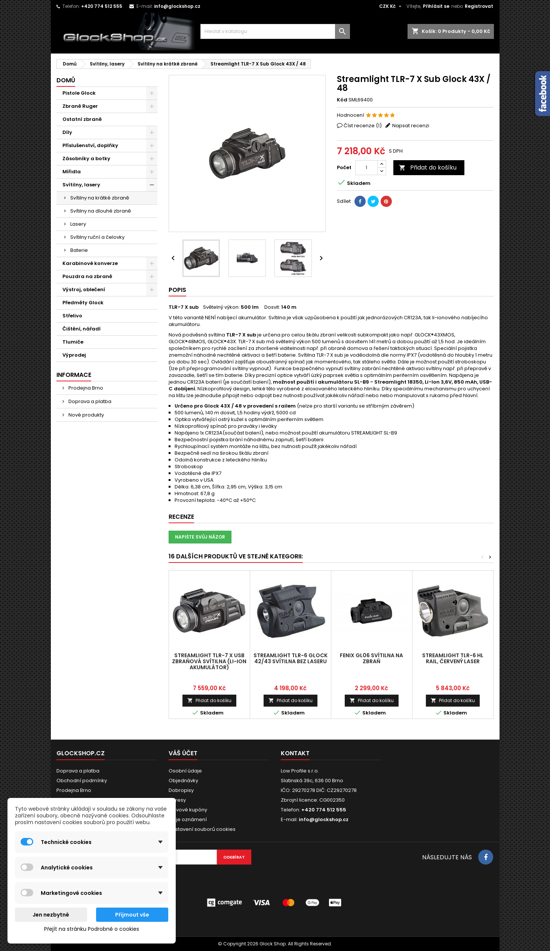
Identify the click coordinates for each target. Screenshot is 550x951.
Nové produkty (85, 414)
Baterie (79, 250)
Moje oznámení (188, 819)
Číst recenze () (363, 125)
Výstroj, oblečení (83, 289)
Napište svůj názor (200, 537)
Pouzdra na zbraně (87, 276)
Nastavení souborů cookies (202, 829)
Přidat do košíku (428, 167)
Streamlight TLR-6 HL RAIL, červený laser (452, 658)
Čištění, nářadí (81, 328)
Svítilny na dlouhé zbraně (100, 210)
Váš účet (183, 753)
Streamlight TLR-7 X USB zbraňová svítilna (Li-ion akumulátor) (209, 661)
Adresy (177, 800)
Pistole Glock (79, 93)
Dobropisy (181, 790)
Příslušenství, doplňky (90, 145)
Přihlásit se (436, 6)
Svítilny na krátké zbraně (99, 197)
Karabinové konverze (90, 263)
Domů (65, 80)
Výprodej (74, 355)
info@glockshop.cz (177, 6)
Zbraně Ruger (80, 106)
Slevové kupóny (188, 809)
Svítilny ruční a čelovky (97, 237)
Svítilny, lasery (81, 184)
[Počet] (366, 167)
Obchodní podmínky (81, 780)
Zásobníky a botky (86, 158)
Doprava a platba (89, 401)
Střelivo (72, 315)
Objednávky (183, 780)
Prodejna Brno (85, 387)
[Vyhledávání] (275, 31)
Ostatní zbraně (82, 119)
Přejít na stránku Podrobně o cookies (91, 929)
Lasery (78, 224)
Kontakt (295, 753)
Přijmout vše (132, 914)
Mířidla (71, 171)
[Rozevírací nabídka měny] (391, 6)
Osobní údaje (185, 770)
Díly (67, 132)
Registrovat (479, 6)
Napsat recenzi (410, 125)
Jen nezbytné (51, 914)
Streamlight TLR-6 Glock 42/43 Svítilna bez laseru (291, 658)
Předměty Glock (83, 302)
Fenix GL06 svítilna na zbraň (371, 658)
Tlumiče (72, 341)
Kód (342, 100)
